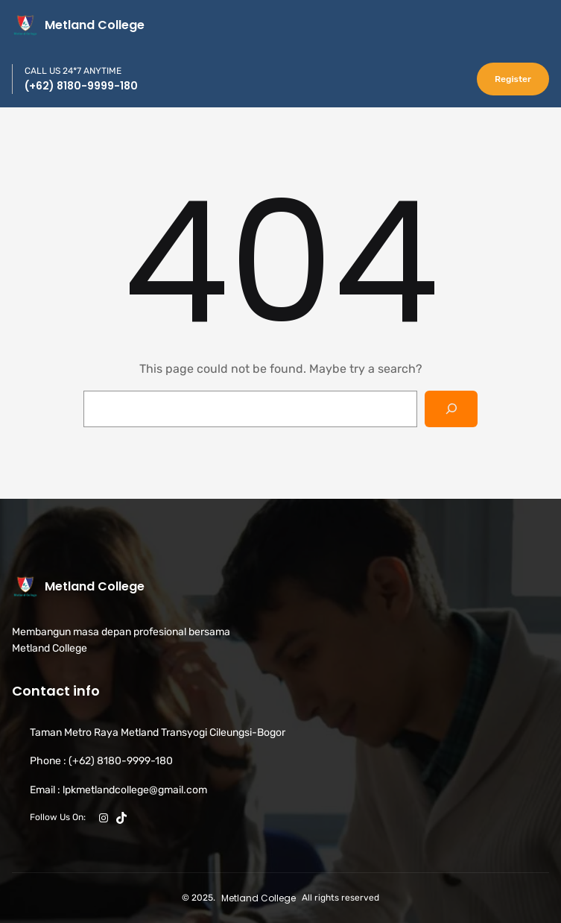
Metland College (95, 25)
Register (513, 79)
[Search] (451, 409)
